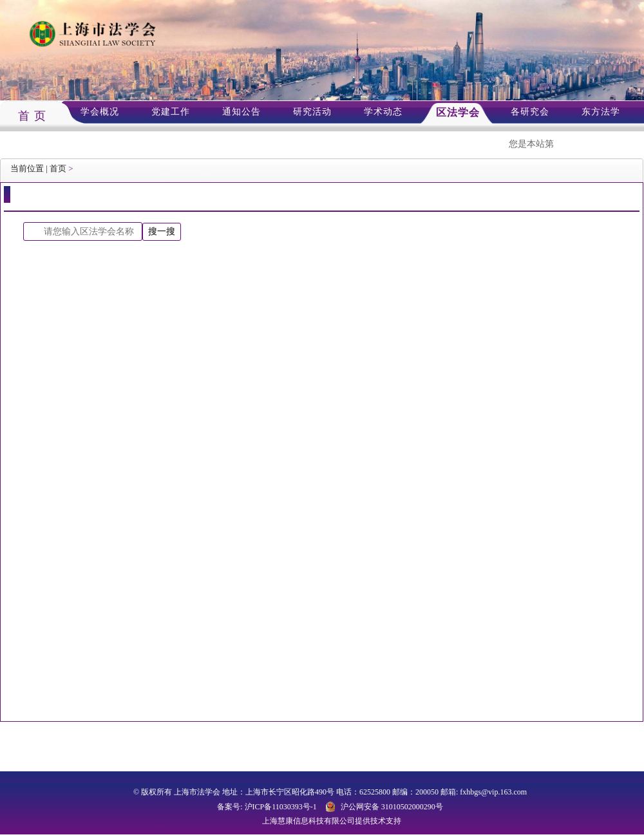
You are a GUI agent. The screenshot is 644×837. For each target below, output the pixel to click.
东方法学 (601, 112)
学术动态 (383, 112)
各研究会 (530, 112)
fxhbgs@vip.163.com (493, 791)
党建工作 (170, 112)
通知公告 (241, 112)
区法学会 (458, 112)
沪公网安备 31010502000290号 (392, 806)
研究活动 (312, 112)
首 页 (32, 115)
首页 (58, 168)
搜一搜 (161, 231)
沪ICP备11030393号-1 (281, 806)
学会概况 (99, 112)
